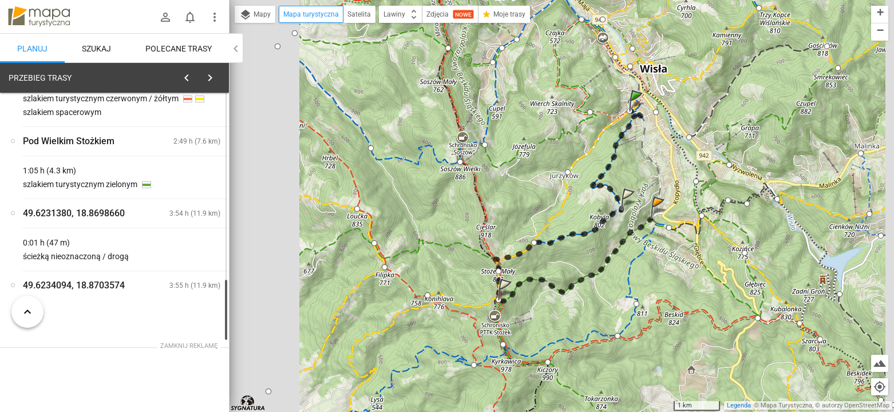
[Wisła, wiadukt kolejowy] (68, 253)
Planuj (32, 48)
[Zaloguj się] (165, 17)
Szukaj (96, 48)
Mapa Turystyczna (786, 405)
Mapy (255, 15)
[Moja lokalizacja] (879, 386)
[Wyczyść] (216, 75)
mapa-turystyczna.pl (39, 16)
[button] (638, 112)
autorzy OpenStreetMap (855, 405)
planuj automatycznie (183, 158)
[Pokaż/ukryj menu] (214, 17)
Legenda (739, 405)
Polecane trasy (178, 48)
